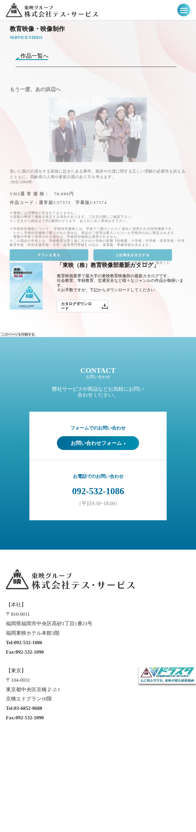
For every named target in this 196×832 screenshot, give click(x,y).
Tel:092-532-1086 (24, 642)
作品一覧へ (34, 56)
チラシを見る (49, 258)
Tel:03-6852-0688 (24, 708)
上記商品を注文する (132, 258)
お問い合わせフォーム (98, 443)
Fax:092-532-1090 (25, 652)
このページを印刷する (18, 334)
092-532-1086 (98, 491)
